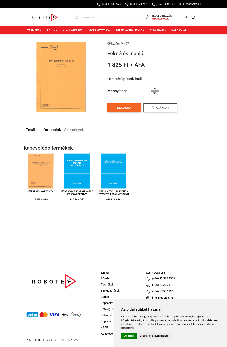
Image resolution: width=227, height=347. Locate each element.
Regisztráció (160, 18)
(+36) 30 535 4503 (111, 4)
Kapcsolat (178, 30)
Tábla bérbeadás (111, 315)
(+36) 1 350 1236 (165, 4)
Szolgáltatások (99, 30)
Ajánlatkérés (72, 30)
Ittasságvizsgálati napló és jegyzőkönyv (77, 193)
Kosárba (124, 108)
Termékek (34, 30)
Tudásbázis (158, 30)
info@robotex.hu (192, 4)
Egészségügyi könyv (40, 191)
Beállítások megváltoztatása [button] (154, 336)
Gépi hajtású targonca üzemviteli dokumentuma (113, 193)
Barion (105, 296)
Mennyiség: (117, 91)
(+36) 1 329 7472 (138, 4)
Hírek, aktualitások (130, 30)
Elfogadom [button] (129, 336)
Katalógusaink (110, 309)
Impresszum (109, 321)
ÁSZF (104, 327)
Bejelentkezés (162, 15)
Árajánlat (160, 108)
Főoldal (105, 278)
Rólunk (52, 30)
